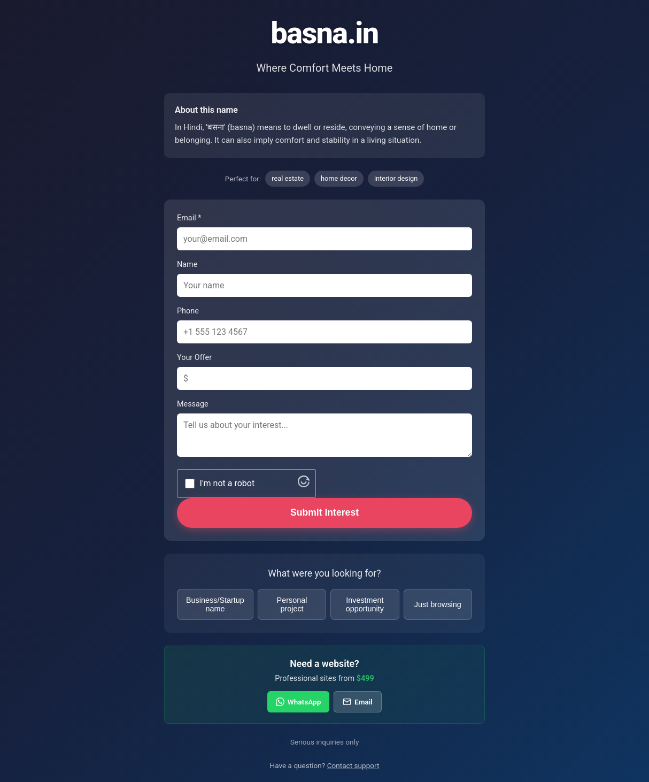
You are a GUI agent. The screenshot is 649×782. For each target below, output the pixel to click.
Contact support (353, 765)
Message (192, 404)
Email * (189, 218)
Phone (188, 311)
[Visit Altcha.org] (304, 484)
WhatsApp (298, 701)
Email (357, 701)
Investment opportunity (365, 604)
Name (187, 264)
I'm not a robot (227, 483)
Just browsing (437, 604)
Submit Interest (324, 512)
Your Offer (194, 357)
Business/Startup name (215, 604)
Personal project (292, 604)
